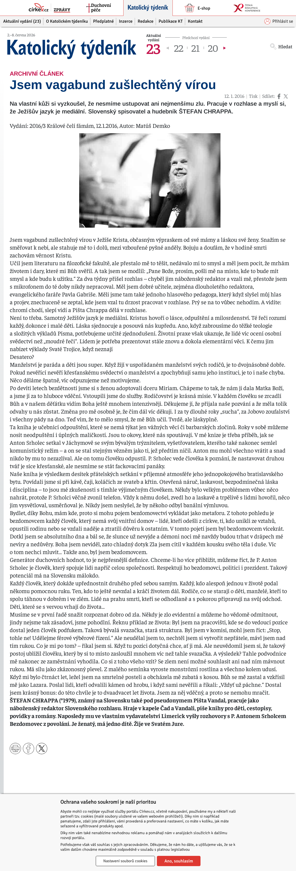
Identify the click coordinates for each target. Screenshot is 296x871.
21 (195, 48)
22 (178, 48)
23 (153, 48)
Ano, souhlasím (178, 861)
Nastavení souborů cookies (125, 861)
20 (213, 48)
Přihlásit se (278, 21)
